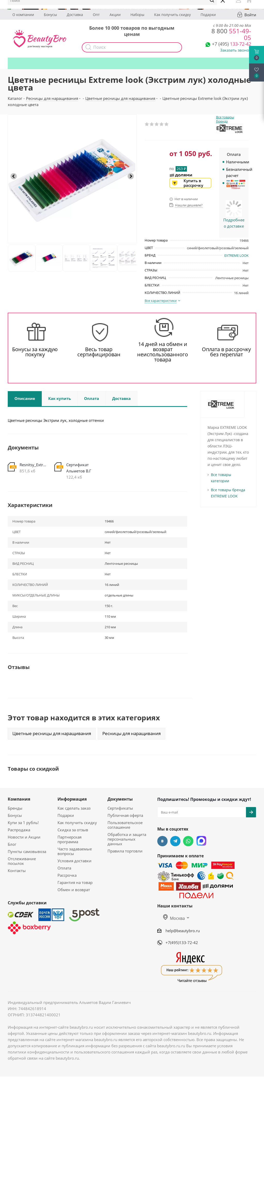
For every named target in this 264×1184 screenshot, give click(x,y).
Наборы (137, 14)
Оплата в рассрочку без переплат (226, 352)
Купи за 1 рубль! (23, 822)
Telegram (175, 841)
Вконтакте (162, 841)
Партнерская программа (69, 839)
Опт (96, 14)
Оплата (64, 868)
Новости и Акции (24, 837)
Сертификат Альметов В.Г (78, 467)
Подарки (208, 14)
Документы (120, 799)
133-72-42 (231, 44)
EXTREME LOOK (236, 255)
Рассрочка (67, 875)
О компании (23, 14)
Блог (12, 844)
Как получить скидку (172, 14)
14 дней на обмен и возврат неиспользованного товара (162, 352)
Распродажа (19, 829)
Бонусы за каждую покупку (35, 352)
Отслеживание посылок (22, 861)
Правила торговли (125, 850)
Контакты (17, 870)
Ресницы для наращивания (131, 733)
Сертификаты (120, 808)
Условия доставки (74, 860)
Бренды (15, 808)
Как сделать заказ (73, 808)
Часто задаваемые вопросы (74, 851)
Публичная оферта (125, 815)
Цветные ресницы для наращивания (51, 733)
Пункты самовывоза (27, 851)
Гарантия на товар (75, 882)
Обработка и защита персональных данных (127, 839)
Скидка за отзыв (72, 829)
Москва (174, 918)
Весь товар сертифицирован (98, 352)
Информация (72, 799)
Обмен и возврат (73, 889)
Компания (19, 799)
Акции (115, 14)
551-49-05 (231, 34)
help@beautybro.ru (183, 930)
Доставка (75, 14)
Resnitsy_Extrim (33, 464)
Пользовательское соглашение (125, 825)
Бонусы (50, 14)
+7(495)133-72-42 (182, 942)
